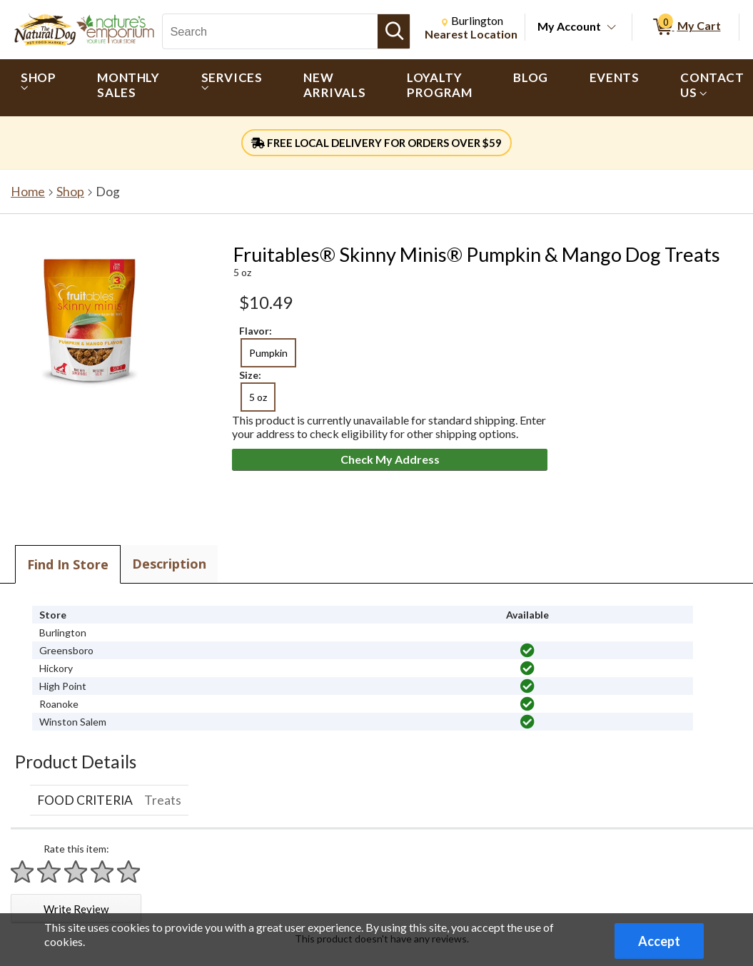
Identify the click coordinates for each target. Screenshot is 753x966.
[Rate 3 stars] (76, 871)
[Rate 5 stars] (129, 871)
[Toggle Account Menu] (611, 27)
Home (28, 191)
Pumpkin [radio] (268, 353)
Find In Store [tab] (67, 564)
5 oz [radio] (258, 397)
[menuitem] (38, 87)
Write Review (76, 909)
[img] (527, 651)
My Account (569, 26)
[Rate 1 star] (23, 871)
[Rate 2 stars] (49, 871)
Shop (70, 191)
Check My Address (390, 459)
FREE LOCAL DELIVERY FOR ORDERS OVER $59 (376, 142)
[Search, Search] (270, 31)
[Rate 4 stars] (103, 871)
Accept (659, 941)
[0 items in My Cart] (686, 27)
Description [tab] (169, 563)
